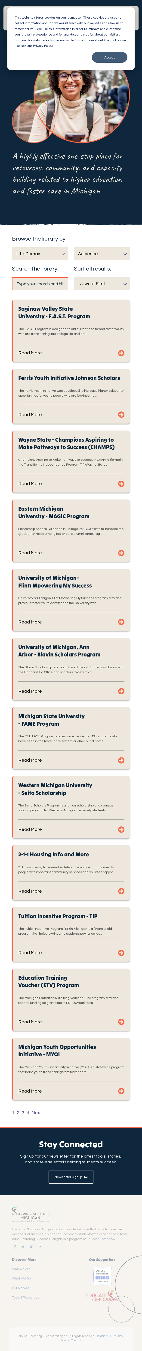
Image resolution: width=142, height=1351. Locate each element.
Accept (109, 57)
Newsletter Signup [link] (71, 1177)
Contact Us (103, 1336)
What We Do (21, 1278)
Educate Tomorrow (100, 1239)
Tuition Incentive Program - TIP (57, 916)
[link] (14, 1247)
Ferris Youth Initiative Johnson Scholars (69, 378)
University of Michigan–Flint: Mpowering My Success (55, 581)
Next (36, 1112)
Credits (76, 1340)
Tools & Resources (25, 1297)
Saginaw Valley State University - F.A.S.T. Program (54, 312)
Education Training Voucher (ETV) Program (48, 981)
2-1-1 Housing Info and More (53, 854)
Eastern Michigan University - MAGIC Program (54, 512)
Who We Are (21, 1269)
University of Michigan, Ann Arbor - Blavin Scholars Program (59, 650)
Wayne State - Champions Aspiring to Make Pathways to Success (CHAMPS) (66, 443)
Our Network (21, 1288)
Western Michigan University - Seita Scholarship (55, 789)
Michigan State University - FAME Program (51, 720)
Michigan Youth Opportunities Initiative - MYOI (57, 1050)
